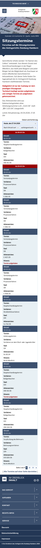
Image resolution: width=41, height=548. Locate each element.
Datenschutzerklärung (10, 533)
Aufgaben (6, 498)
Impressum (6, 539)
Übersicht (5, 527)
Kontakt (6, 505)
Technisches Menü (19, 4)
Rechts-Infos (8, 513)
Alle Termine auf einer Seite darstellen (20, 471)
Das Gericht (7, 490)
